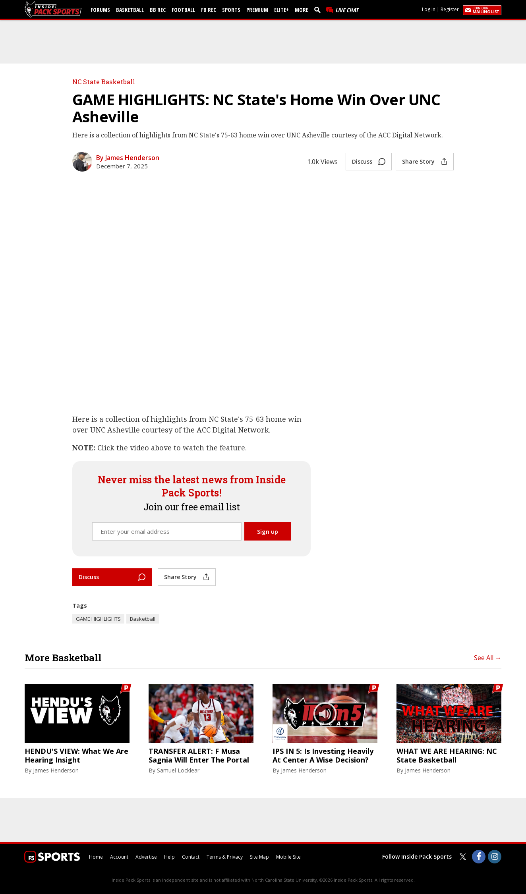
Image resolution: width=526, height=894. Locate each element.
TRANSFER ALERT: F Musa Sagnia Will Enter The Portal (199, 755)
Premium (257, 10)
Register (450, 9)
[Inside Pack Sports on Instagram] (494, 856)
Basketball (130, 10)
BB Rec (158, 10)
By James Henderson (127, 157)
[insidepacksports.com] (54, 9)
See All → (487, 657)
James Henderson (56, 770)
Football (183, 10)
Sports (231, 10)
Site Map (259, 856)
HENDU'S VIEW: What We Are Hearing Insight (76, 755)
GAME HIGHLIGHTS (98, 618)
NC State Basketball (103, 81)
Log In (428, 9)
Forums (100, 10)
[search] (319, 10)
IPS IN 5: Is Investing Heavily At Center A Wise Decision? (323, 755)
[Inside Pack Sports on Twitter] (463, 856)
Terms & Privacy (225, 856)
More (301, 10)
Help (169, 856)
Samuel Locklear (178, 770)
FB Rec (208, 10)
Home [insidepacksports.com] (96, 856)
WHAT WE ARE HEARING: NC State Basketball (446, 755)
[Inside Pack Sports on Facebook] (478, 856)
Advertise (146, 856)
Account (119, 856)
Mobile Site (288, 856)
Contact (190, 856)
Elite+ (281, 10)
